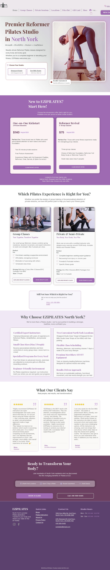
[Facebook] (18, 524)
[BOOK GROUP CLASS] (42, 280)
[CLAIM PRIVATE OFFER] (32, 167)
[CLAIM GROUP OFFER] (78, 167)
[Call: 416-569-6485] (75, 496)
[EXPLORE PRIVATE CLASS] (65, 280)
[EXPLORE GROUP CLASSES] (21, 280)
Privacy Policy (40, 520)
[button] (55, 10)
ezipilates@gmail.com (63, 527)
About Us (39, 517)
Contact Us (39, 522)
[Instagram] (14, 524)
